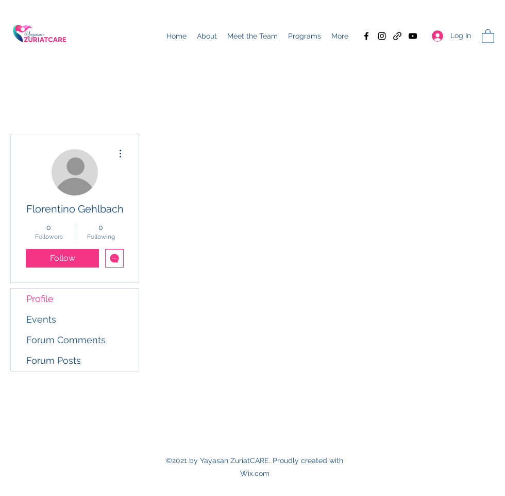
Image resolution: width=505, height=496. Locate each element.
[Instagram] (382, 36)
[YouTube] (413, 36)
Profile (40, 298)
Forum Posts (53, 360)
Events (41, 319)
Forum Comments (66, 339)
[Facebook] (366, 36)
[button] (488, 35)
